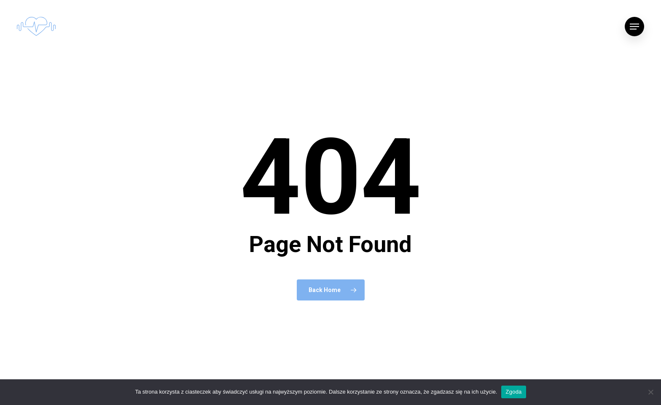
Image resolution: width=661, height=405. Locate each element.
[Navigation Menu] (634, 26)
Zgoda (513, 392)
